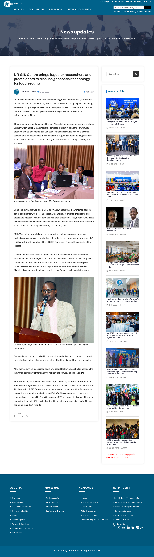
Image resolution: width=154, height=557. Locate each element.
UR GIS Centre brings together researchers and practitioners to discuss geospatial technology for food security (52, 79)
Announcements (144, 11)
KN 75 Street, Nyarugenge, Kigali (127, 502)
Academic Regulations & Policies (93, 519)
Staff (125, 11)
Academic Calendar (88, 515)
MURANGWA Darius (28, 92)
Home (22, 38)
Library (139, 1)
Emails (149, 1)
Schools (83, 498)
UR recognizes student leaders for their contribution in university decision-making (122, 158)
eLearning (132, 11)
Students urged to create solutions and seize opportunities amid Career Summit (123, 194)
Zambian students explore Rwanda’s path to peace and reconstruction (123, 300)
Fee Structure (85, 506)
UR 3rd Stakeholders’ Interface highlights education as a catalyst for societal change (122, 122)
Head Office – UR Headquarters (127, 498)
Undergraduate (52, 498)
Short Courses (51, 506)
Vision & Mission (17, 502)
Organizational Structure (21, 528)
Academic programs (88, 502)
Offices (14, 515)
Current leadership (19, 511)
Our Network (16, 532)
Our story (15, 498)
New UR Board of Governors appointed (119, 229)
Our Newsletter (119, 524)
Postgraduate (51, 502)
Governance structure (20, 506)
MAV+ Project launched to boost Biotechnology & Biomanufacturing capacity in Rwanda (122, 371)
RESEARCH (55, 9)
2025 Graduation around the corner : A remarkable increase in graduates (121, 442)
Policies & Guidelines (19, 524)
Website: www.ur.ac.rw (123, 515)
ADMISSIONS (36, 9)
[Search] (129, 7)
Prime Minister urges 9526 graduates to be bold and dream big (123, 407)
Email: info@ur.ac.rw (122, 511)
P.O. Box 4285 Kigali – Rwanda (126, 506)
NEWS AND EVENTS (79, 9)
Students (117, 11)
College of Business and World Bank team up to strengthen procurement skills (123, 265)
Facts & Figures (17, 519)
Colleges (106, 1)
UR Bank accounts (87, 511)
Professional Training (54, 511)
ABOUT (18, 9)
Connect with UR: (121, 519)
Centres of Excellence (123, 1)
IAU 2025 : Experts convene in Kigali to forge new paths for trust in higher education (122, 335)
